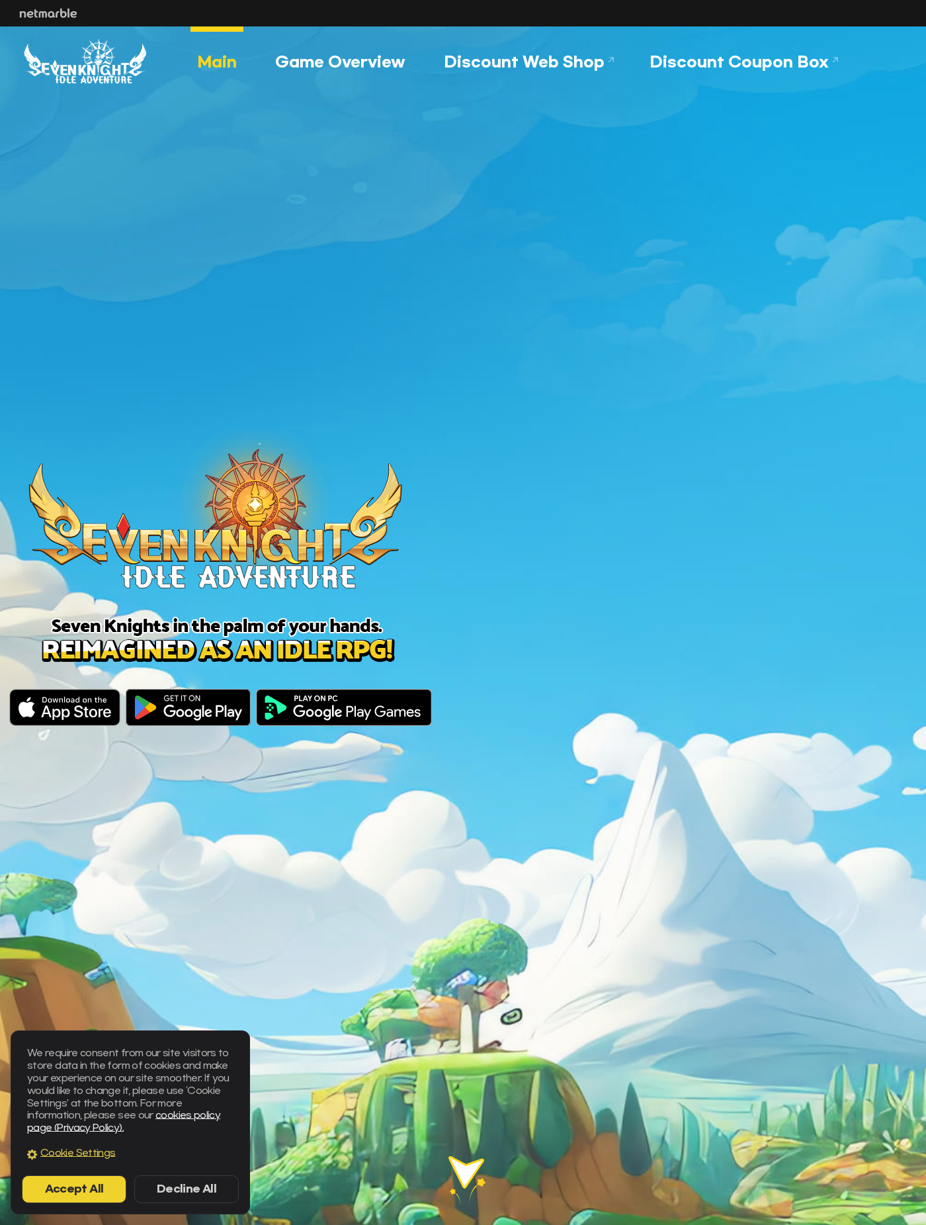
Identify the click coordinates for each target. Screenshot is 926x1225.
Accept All (74, 1188)
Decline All (186, 1188)
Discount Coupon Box (739, 61)
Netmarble (48, 13)
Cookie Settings (77, 1152)
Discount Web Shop (524, 61)
